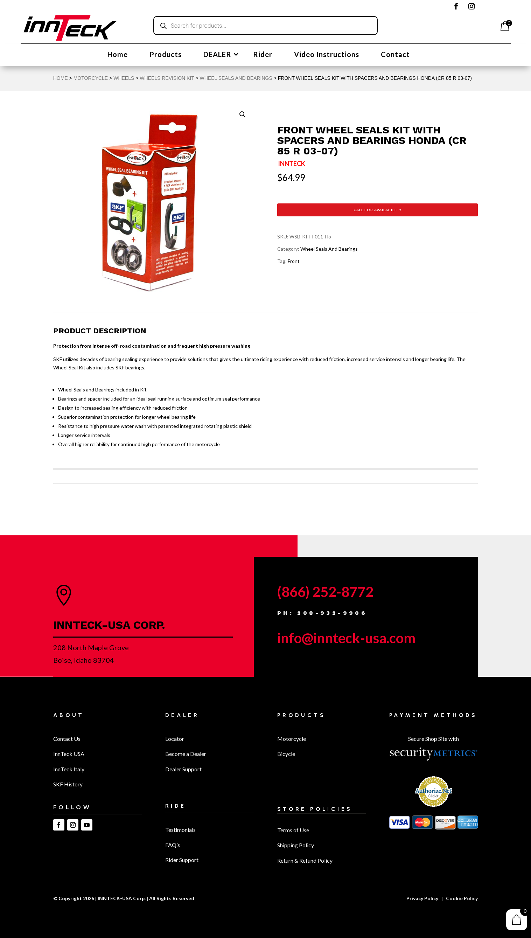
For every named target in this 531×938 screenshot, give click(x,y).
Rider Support (181, 859)
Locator (174, 738)
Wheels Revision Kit (167, 78)
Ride (175, 805)
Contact (395, 55)
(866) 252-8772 (325, 591)
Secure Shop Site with (433, 738)
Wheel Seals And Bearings (236, 78)
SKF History (68, 784)
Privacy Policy (422, 898)
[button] (242, 114)
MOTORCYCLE (91, 78)
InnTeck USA (68, 753)
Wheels (123, 78)
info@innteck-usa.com (346, 638)
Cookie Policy (462, 898)
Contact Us (67, 738)
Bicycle (286, 753)
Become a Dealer (185, 753)
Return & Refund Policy (305, 860)
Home (117, 55)
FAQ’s (172, 844)
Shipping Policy (295, 845)
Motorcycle (291, 738)
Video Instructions (326, 55)
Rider (262, 55)
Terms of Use (293, 830)
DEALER (217, 55)
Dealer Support (183, 769)
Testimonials (180, 829)
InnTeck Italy (68, 769)
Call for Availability (378, 210)
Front (294, 261)
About (68, 715)
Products (165, 55)
